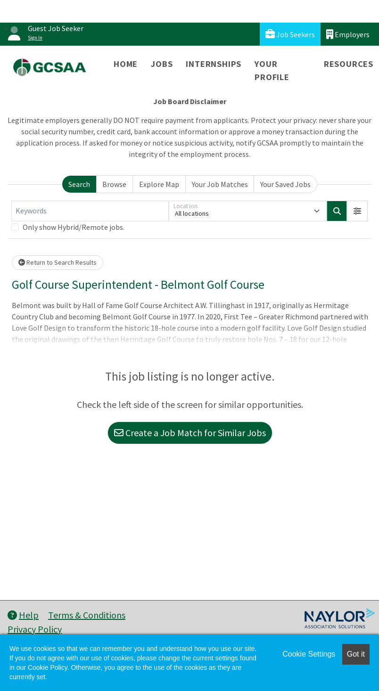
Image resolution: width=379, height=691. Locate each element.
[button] (357, 211)
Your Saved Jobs (285, 184)
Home (126, 63)
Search (79, 184)
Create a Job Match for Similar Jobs (190, 433)
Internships (213, 63)
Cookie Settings (308, 654)
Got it (356, 654)
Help (23, 615)
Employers (348, 34)
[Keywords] (90, 211)
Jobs (162, 63)
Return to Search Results (57, 262)
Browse (114, 184)
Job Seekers (290, 34)
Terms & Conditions (86, 615)
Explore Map (159, 184)
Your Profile (272, 70)
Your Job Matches (220, 184)
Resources (348, 63)
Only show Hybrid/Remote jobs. (73, 227)
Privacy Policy (35, 629)
